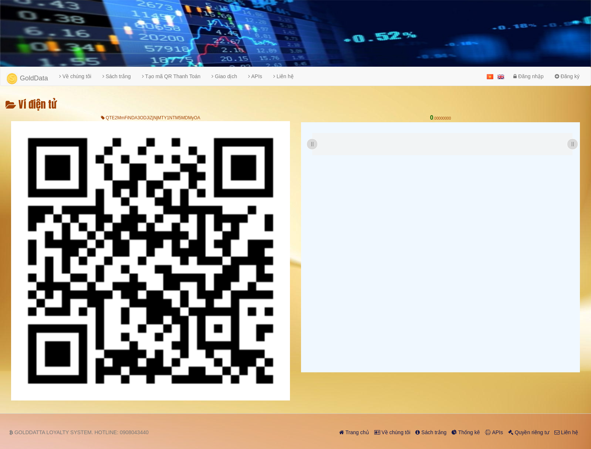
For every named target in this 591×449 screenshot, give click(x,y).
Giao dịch (224, 76)
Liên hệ (283, 76)
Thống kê (466, 432)
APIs (255, 76)
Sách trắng (116, 76)
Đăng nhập (528, 76)
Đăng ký (567, 76)
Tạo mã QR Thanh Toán (171, 76)
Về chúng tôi (75, 76)
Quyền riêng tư (528, 432)
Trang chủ (354, 432)
